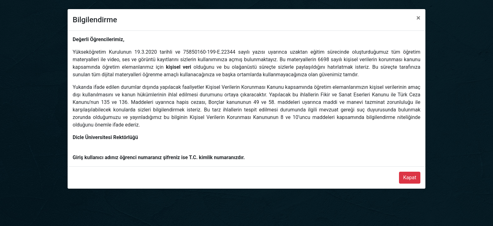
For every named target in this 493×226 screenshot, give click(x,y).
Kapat (409, 177)
